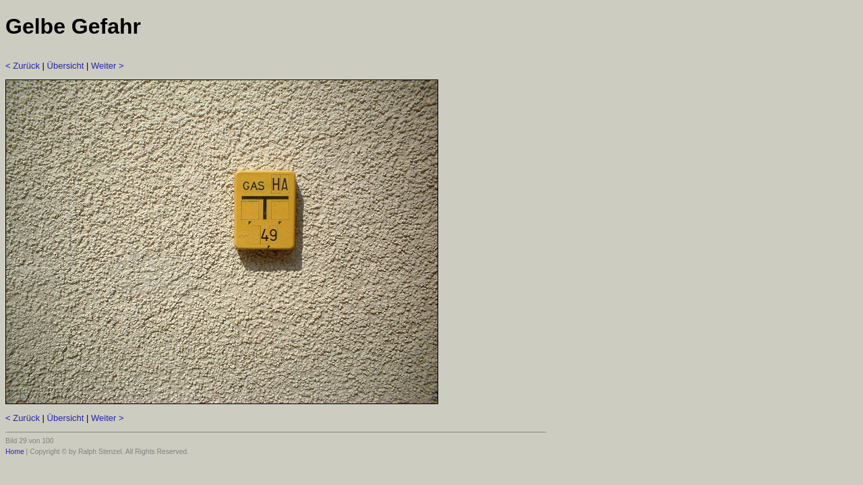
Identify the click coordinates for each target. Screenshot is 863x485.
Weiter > (107, 66)
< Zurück (22, 66)
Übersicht (65, 66)
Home (14, 451)
